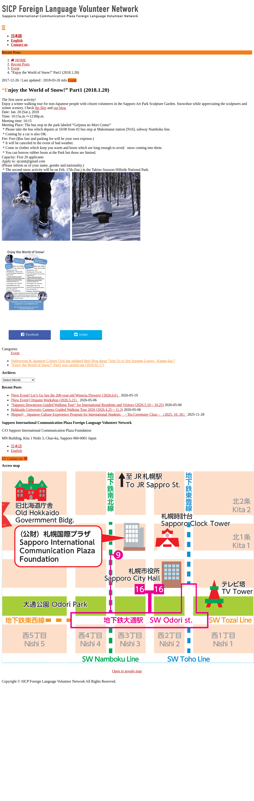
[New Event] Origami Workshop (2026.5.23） (45, 400)
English (16, 451)
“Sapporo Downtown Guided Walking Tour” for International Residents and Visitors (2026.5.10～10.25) (87, 405)
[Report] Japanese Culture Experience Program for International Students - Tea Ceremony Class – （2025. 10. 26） (99, 414)
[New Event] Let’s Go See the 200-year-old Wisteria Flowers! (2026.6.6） (65, 395)
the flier (40, 108)
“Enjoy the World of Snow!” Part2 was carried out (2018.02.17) (57, 365)
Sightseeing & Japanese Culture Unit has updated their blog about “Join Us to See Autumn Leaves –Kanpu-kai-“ (93, 361)
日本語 (16, 446)
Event (72, 80)
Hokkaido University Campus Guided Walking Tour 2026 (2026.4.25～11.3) (67, 410)
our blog (60, 108)
